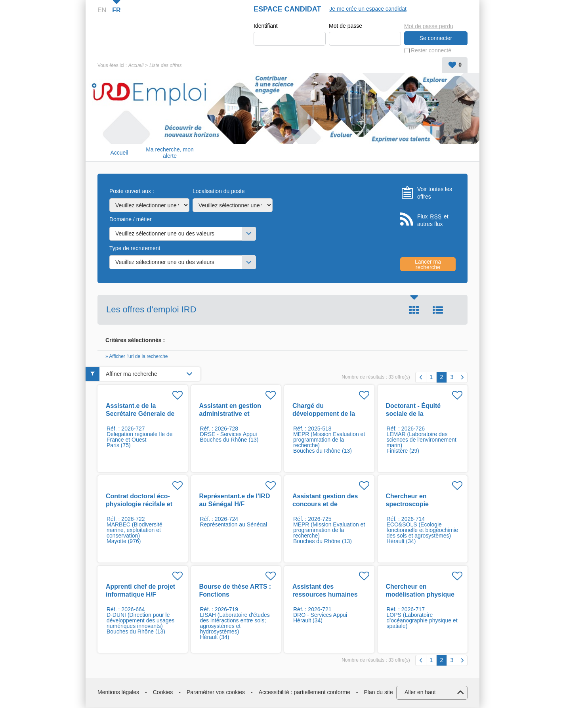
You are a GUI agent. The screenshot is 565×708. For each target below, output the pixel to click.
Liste (438, 310)
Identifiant (266, 26)
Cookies (163, 692)
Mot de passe (345, 26)
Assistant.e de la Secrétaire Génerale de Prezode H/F (140, 414)
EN (101, 10)
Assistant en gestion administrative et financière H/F (230, 414)
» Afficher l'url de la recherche (136, 357)
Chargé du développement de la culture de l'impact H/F (326, 414)
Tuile (414, 310)
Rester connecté (431, 51)
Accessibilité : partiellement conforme (304, 692)
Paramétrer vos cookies (216, 692)
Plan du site (378, 692)
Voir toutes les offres (434, 193)
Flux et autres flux (433, 220)
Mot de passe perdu (428, 26)
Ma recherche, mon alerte (170, 153)
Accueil (135, 66)
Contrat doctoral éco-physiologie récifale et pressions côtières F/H (140, 504)
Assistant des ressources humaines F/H (325, 595)
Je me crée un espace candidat (368, 9)
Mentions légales (118, 692)
